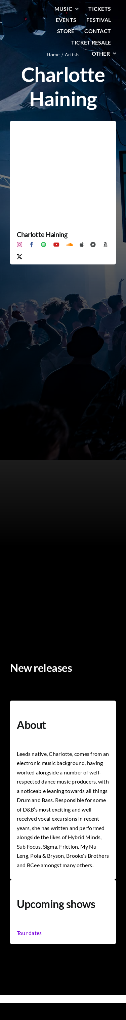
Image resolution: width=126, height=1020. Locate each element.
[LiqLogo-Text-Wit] (26, 10)
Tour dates (29, 933)
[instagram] (19, 244)
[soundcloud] (69, 244)
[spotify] (43, 244)
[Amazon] (105, 244)
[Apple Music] (82, 244)
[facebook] (31, 244)
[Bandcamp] (93, 244)
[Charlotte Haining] (63, 125)
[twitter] (19, 256)
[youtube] (56, 244)
